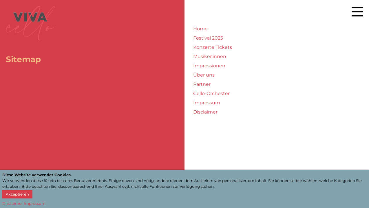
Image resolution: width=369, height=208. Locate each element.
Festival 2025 (208, 38)
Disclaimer (205, 112)
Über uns (204, 75)
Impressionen (209, 65)
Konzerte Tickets (212, 47)
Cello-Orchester (211, 93)
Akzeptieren (17, 194)
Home (200, 28)
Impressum (206, 102)
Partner (202, 84)
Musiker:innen (209, 56)
